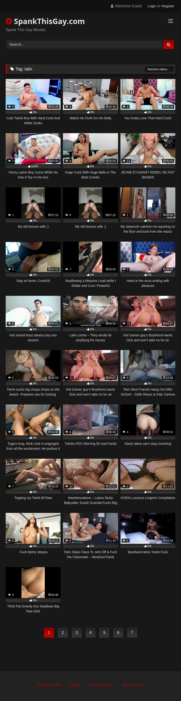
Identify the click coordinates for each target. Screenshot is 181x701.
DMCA (75, 685)
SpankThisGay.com (45, 21)
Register (168, 6)
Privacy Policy (101, 685)
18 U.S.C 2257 (49, 685)
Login (152, 6)
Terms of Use (133, 685)
